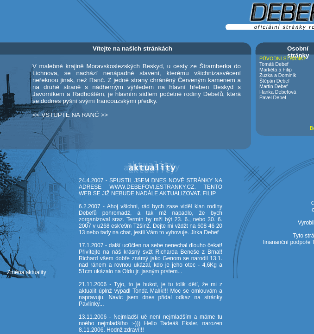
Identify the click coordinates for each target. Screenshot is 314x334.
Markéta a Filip (275, 69)
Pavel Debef (272, 97)
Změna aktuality (26, 272)
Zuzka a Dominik (277, 75)
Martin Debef (273, 86)
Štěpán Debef (274, 81)
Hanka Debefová (277, 92)
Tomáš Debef (274, 64)
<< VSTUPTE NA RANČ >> (70, 114)
